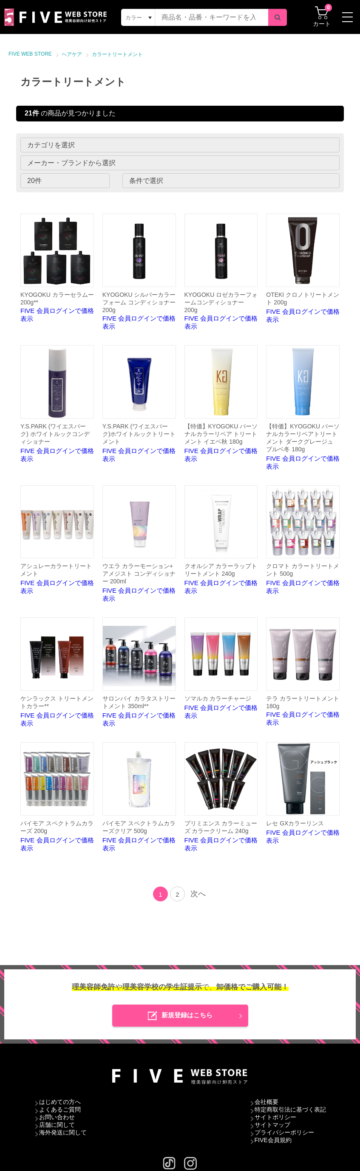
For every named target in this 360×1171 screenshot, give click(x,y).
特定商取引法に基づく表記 (290, 1109)
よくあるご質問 (60, 1109)
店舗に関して (57, 1124)
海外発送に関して (63, 1132)
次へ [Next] (198, 894)
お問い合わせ (57, 1117)
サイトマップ (272, 1124)
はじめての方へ (60, 1101)
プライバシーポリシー (284, 1132)
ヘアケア (72, 54)
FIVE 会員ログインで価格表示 (57, 268)
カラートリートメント (117, 54)
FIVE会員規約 (273, 1140)
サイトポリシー (275, 1117)
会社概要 (266, 1101)
